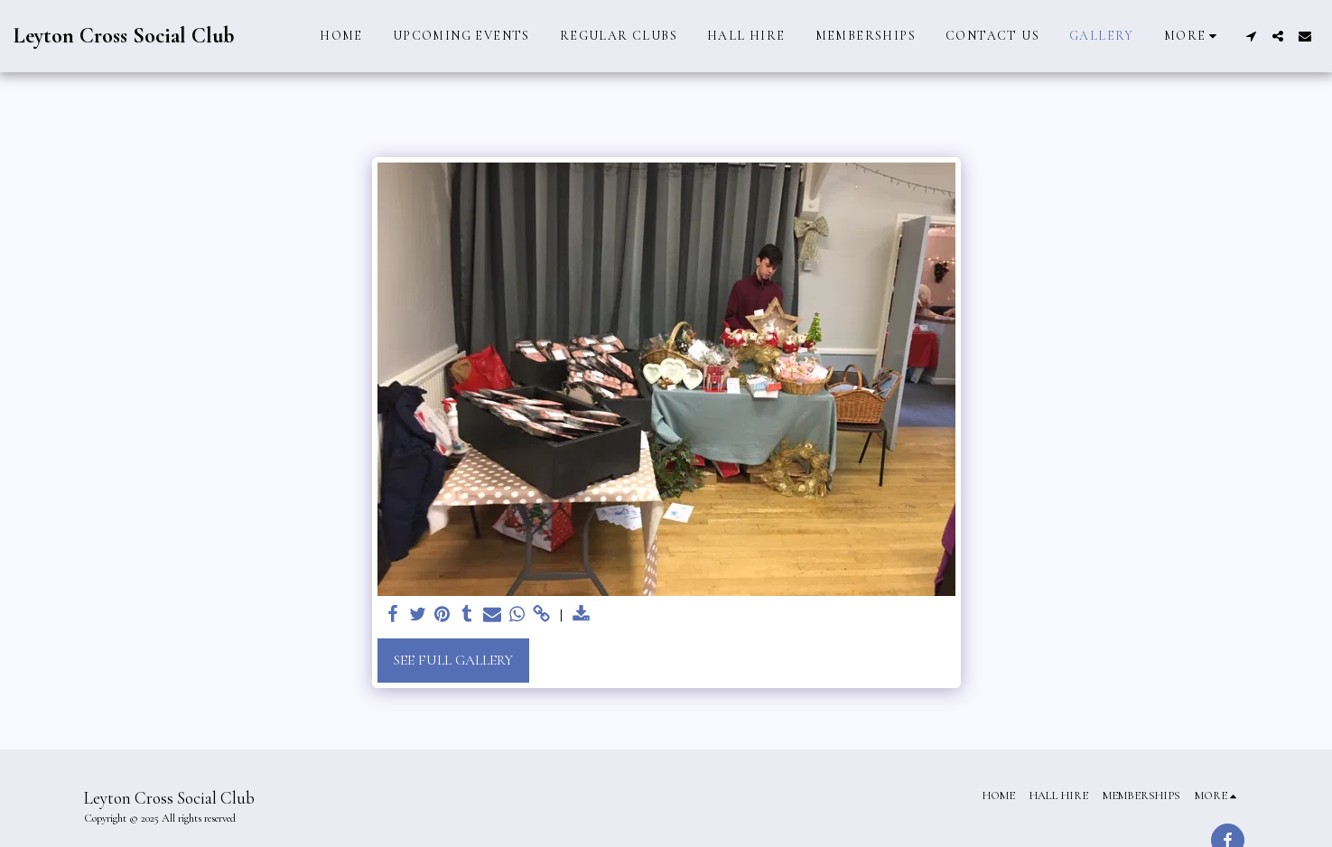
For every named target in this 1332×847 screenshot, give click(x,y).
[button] (1250, 36)
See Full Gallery (453, 660)
